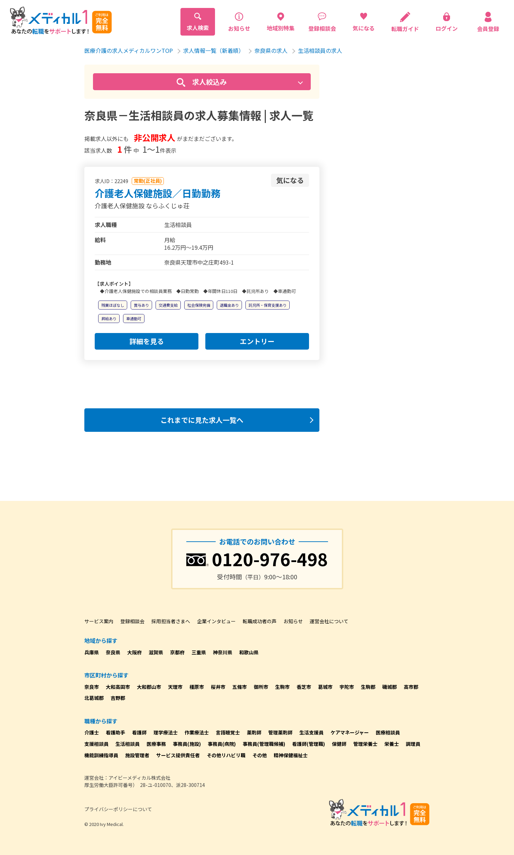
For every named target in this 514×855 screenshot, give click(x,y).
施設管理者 (137, 755)
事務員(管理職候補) (264, 743)
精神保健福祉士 (291, 755)
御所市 (261, 686)
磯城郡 (389, 686)
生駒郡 (368, 686)
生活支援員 (311, 732)
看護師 (139, 732)
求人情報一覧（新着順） (213, 50)
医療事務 (156, 743)
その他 (259, 755)
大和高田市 (118, 686)
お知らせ (293, 621)
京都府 (177, 652)
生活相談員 (127, 743)
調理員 (413, 743)
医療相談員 (388, 732)
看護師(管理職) (308, 743)
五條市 (239, 686)
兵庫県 (91, 652)
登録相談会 (132, 621)
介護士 (91, 732)
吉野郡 (118, 697)
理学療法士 (165, 732)
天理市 (175, 686)
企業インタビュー (216, 621)
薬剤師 (254, 732)
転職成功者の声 (260, 621)
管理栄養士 (365, 743)
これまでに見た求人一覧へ (201, 420)
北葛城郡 (94, 697)
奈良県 (113, 652)
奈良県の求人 (271, 50)
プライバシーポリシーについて (118, 809)
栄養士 (391, 743)
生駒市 (282, 686)
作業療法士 (197, 732)
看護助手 (115, 732)
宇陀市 (346, 686)
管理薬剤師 (280, 732)
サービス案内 (98, 621)
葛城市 (325, 686)
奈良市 (91, 686)
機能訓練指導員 (101, 755)
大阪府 (134, 652)
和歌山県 (249, 652)
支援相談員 (96, 743)
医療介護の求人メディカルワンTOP (128, 50)
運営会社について (329, 621)
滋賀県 (156, 652)
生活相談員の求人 (320, 50)
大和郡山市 (149, 686)
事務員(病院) (222, 743)
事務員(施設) (187, 743)
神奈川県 (222, 652)
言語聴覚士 (228, 732)
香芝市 (304, 686)
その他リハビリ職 (226, 755)
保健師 (339, 743)
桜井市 (218, 686)
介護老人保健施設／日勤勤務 (158, 193)
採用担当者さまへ (170, 621)
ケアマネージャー (349, 732)
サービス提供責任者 (178, 755)
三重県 (198, 652)
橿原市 (196, 686)
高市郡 (411, 686)
